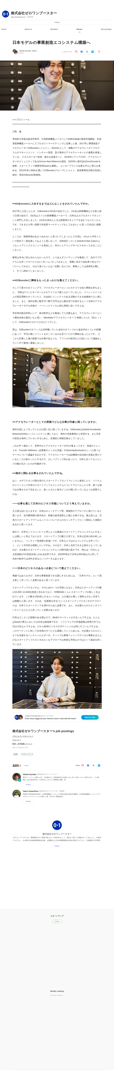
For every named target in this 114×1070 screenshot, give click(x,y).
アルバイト (16, 740)
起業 (16, 754)
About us (28, 29)
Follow (57, 22)
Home (3, 29)
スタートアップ (27, 754)
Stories (79, 29)
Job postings (106, 29)
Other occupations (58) (21, 747)
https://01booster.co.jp (18, 17)
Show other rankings (57, 995)
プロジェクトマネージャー (22, 736)
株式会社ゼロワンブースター (34, 13)
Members (54, 29)
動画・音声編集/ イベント (22, 744)
